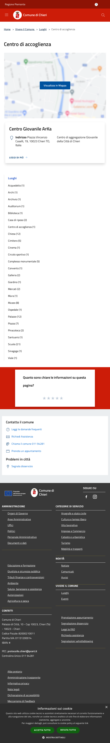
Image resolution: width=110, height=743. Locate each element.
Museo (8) (13, 303)
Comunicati (67, 571)
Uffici (10, 525)
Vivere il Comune (25, 29)
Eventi (64, 599)
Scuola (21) (14, 344)
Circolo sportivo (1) (18, 254)
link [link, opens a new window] (86, 723)
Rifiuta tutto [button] (68, 730)
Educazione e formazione (21, 565)
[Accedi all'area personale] (96, 4)
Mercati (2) (14, 289)
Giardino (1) (14, 282)
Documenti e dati (17, 543)
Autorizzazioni (15, 595)
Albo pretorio (15, 672)
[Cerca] (103, 15)
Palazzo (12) (14, 317)
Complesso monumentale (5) (24, 261)
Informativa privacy (18, 683)
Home (7, 29)
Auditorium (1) (16, 206)
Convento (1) (15, 268)
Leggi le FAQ (68, 629)
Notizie (65, 566)
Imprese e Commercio (73, 531)
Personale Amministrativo (22, 537)
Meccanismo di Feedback (21, 701)
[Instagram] (95, 497)
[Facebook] (86, 497)
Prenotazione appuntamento (77, 617)
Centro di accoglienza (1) (21, 227)
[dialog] (55, 723)
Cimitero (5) (14, 241)
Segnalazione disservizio (74, 623)
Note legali (14, 689)
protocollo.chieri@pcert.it (22, 651)
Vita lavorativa (69, 525)
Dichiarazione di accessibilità (23, 695)
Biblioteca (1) (15, 213)
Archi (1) (12, 192)
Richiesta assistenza (72, 635)
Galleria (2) (14, 275)
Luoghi (43, 29)
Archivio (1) (14, 199)
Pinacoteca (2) (16, 330)
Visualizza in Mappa (55, 85)
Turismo (65, 543)
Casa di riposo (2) (17, 220)
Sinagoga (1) (15, 351)
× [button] (106, 707)
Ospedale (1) (15, 310)
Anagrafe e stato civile (73, 513)
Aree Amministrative (19, 519)
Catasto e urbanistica (73, 537)
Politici (11, 531)
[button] (55, 737)
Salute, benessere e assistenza (25, 589)
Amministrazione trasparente (24, 677)
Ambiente (13, 583)
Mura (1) (12, 296)
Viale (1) (12, 358)
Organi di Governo (18, 513)
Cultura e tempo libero (73, 519)
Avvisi (64, 577)
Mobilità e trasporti (72, 549)
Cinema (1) (14, 248)
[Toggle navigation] (7, 15)
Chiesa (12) (14, 234)
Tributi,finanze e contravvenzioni (26, 577)
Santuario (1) (15, 337)
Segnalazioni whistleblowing (77, 641)
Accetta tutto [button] (42, 730)
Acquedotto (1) (16, 185)
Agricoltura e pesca (18, 601)
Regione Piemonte (15, 4)
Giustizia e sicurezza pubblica (24, 571)
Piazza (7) (13, 323)
